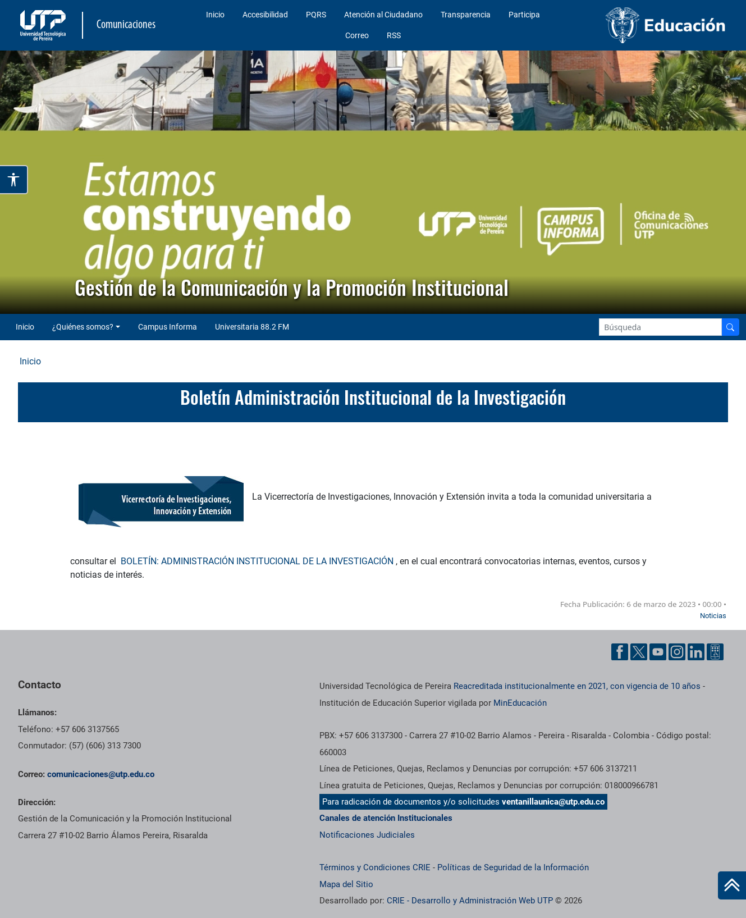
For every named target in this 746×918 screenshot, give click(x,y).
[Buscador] (730, 327)
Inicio (215, 14)
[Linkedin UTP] (696, 651)
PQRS (316, 14)
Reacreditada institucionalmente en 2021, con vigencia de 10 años (577, 686)
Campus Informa (167, 326)
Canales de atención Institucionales (385, 818)
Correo (357, 35)
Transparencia (466, 14)
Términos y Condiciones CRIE (375, 867)
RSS (394, 35)
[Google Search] (660, 327)
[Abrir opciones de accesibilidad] (14, 179)
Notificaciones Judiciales (367, 835)
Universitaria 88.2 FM (252, 326)
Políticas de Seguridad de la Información (513, 867)
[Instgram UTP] (677, 651)
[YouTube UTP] (657, 651)
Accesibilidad (265, 14)
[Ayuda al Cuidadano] (715, 651)
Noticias (713, 615)
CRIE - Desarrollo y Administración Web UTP (470, 901)
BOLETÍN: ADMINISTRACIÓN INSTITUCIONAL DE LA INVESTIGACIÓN (258, 561)
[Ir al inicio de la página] (732, 885)
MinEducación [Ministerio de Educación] (520, 703)
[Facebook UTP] (619, 651)
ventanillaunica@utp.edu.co (553, 802)
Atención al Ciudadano (383, 14)
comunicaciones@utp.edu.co (100, 774)
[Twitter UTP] (638, 651)
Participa (524, 14)
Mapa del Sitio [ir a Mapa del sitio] (346, 884)
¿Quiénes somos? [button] (82, 326)
